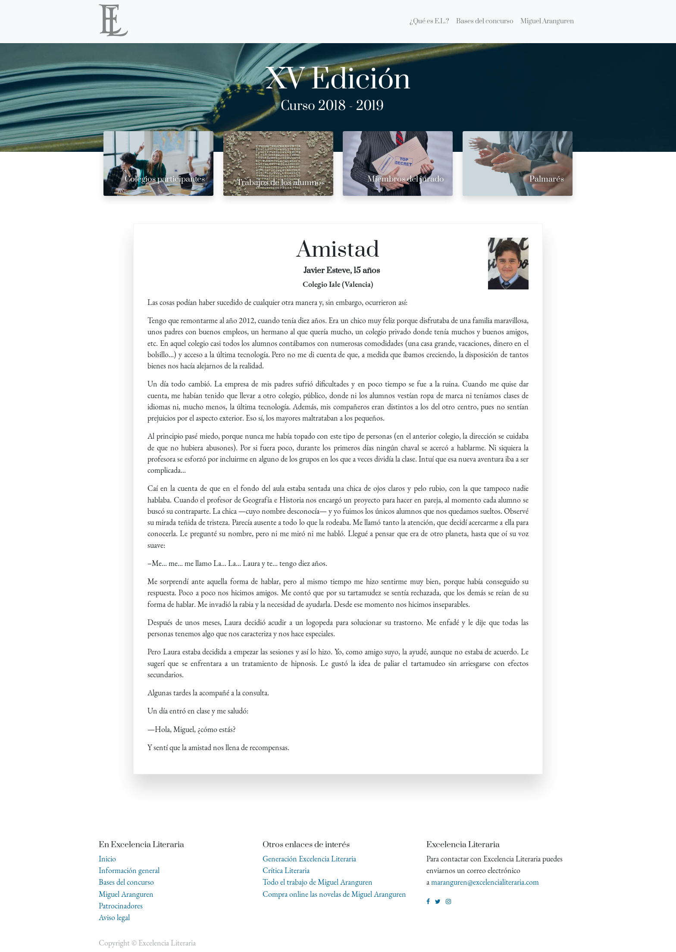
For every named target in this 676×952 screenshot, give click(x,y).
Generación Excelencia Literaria (309, 859)
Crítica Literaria (286, 870)
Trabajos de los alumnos (281, 183)
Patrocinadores (121, 906)
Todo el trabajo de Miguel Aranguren (317, 882)
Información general (129, 870)
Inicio (107, 859)
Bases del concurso (126, 882)
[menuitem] (429, 21)
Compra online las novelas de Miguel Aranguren (334, 894)
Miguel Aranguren (126, 894)
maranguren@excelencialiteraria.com (485, 882)
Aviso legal (114, 917)
